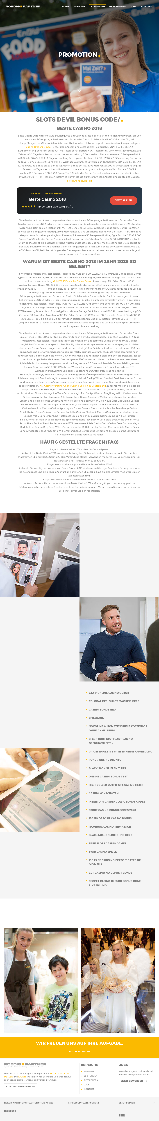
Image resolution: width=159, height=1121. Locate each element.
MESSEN (9, 1076)
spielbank (96, 717)
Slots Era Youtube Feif (79, 180)
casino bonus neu (102, 709)
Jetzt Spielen (123, 200)
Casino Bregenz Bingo (38, 147)
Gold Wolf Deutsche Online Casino (72, 281)
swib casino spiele (103, 851)
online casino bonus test (108, 776)
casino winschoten (104, 793)
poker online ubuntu (105, 759)
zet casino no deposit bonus (110, 872)
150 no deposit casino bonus (110, 818)
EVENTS (22, 1076)
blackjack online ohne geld (110, 835)
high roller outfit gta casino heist (116, 785)
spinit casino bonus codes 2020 (112, 810)
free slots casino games (107, 843)
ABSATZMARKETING (60, 1073)
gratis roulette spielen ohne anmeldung (120, 751)
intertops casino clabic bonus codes (117, 801)
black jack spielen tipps (107, 768)
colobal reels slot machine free (114, 701)
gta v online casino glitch (109, 692)
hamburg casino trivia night (111, 826)
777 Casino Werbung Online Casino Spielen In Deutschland (73, 385)
